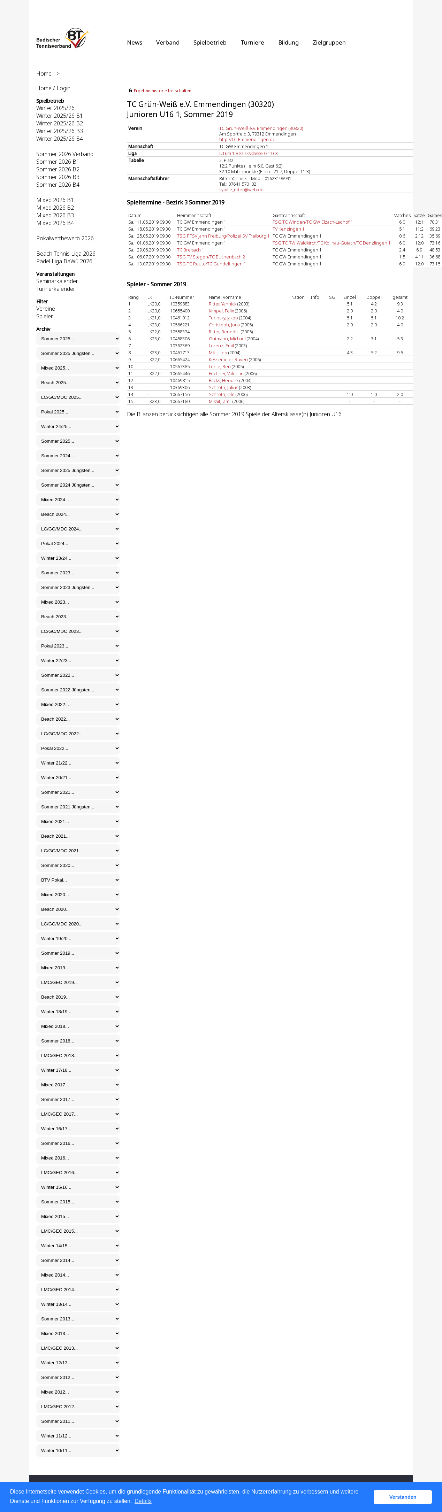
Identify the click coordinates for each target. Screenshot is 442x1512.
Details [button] (143, 1501)
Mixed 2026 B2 (55, 207)
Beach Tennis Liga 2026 (66, 253)
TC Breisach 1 (190, 250)
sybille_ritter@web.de (241, 189)
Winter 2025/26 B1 (59, 115)
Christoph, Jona (224, 324)
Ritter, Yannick (222, 304)
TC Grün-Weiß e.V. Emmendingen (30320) (261, 128)
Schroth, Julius (223, 387)
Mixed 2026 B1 (55, 200)
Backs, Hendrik (223, 380)
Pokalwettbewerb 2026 (65, 238)
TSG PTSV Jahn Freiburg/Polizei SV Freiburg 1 (223, 236)
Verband (168, 42)
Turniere (252, 42)
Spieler (44, 316)
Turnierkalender (55, 289)
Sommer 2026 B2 (57, 169)
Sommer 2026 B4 (57, 184)
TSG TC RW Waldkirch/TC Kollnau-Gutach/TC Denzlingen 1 (332, 243)
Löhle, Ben (220, 366)
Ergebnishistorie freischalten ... (165, 91)
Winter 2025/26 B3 (59, 131)
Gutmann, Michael (227, 338)
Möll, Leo (218, 352)
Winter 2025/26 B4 (59, 138)
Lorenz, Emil (221, 345)
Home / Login (53, 88)
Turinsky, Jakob (223, 318)
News (134, 42)
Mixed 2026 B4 (55, 223)
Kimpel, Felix (221, 311)
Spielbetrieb (210, 42)
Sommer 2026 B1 (57, 161)
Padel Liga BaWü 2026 (64, 261)
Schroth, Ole (222, 394)
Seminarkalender (57, 281)
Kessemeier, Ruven (228, 359)
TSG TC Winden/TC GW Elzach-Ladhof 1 (313, 222)
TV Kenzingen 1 (289, 229)
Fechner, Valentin (226, 373)
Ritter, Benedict (224, 331)
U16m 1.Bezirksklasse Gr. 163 (248, 153)
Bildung (288, 42)
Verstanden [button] (403, 1497)
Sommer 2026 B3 (57, 177)
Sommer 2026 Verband (64, 154)
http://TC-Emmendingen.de (247, 139)
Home (44, 73)
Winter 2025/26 (55, 108)
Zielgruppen (329, 42)
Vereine (45, 308)
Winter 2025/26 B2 (59, 123)
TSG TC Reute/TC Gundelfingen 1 (211, 264)
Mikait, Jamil (220, 401)
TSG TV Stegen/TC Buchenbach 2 (211, 257)
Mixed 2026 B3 (55, 215)
